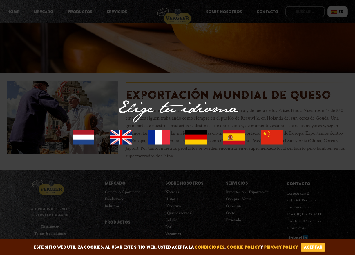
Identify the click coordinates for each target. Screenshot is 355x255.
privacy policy (281, 247)
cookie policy (243, 247)
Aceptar (313, 247)
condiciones (209, 247)
